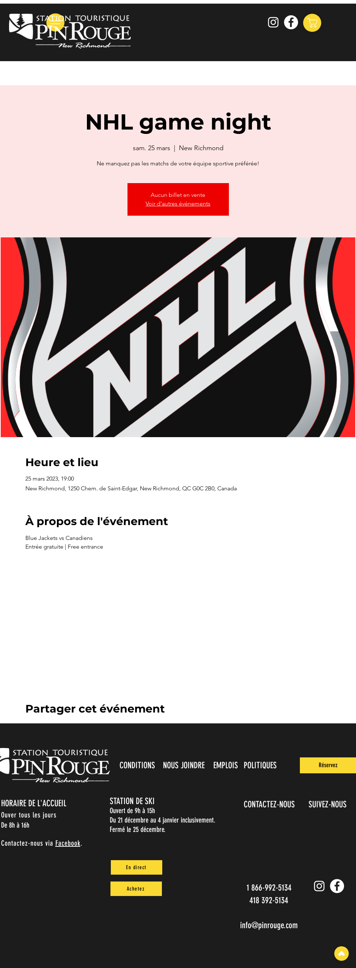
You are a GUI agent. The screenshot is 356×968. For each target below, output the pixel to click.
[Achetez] (136, 889)
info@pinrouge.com (269, 925)
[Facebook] (291, 22)
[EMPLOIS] (227, 765)
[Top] (341, 953)
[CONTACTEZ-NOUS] (270, 804)
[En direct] (136, 867)
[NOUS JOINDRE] (185, 765)
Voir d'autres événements (178, 203)
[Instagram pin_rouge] (273, 22)
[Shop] (312, 23)
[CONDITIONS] (138, 765)
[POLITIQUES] (261, 765)
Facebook (67, 843)
